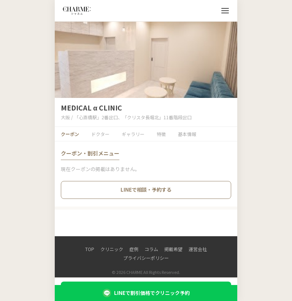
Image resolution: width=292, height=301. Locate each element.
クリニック (111, 249)
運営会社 (198, 249)
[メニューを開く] (225, 11)
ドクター (100, 134)
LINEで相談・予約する (146, 189)
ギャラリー (133, 134)
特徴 (161, 134)
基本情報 (187, 134)
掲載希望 (173, 249)
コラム (151, 249)
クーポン (70, 134)
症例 (133, 249)
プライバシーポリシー (146, 258)
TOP (89, 249)
